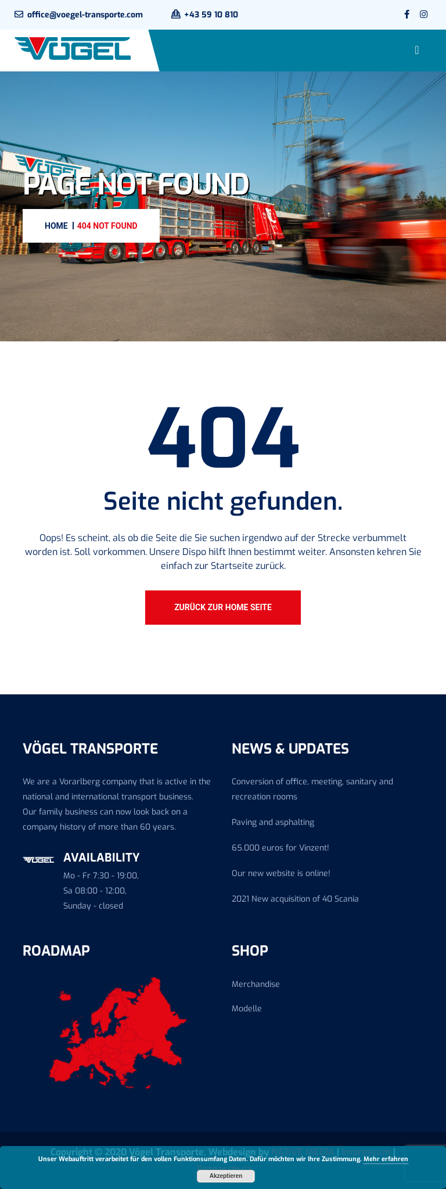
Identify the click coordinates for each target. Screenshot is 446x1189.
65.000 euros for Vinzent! (280, 847)
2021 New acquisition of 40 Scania (295, 899)
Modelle (247, 1008)
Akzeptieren (226, 1176)
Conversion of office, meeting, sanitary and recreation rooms (312, 789)
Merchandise (256, 984)
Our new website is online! (281, 873)
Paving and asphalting (273, 822)
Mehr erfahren (386, 1159)
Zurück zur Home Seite (223, 607)
